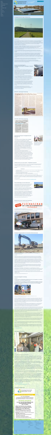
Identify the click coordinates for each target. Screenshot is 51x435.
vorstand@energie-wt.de (33, 179)
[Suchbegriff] (40, 1)
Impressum (2, 14)
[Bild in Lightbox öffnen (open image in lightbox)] (29, 28)
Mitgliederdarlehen (31, 425)
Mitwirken (2, 6)
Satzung (29, 426)
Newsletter (2, 2)
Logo (28, 427)
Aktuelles (2, 1)
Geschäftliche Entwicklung (30, 423)
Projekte (36, 424)
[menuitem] (6, 1)
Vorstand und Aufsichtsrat (30, 422)
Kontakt (1, 9)
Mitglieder (29, 424)
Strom (16, 431)
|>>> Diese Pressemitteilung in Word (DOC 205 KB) (21, 384)
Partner (1, 13)
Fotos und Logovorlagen (37, 428)
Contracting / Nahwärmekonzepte (38, 423)
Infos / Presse (2, 10)
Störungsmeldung (23, 422)
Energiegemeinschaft (3, 5)
